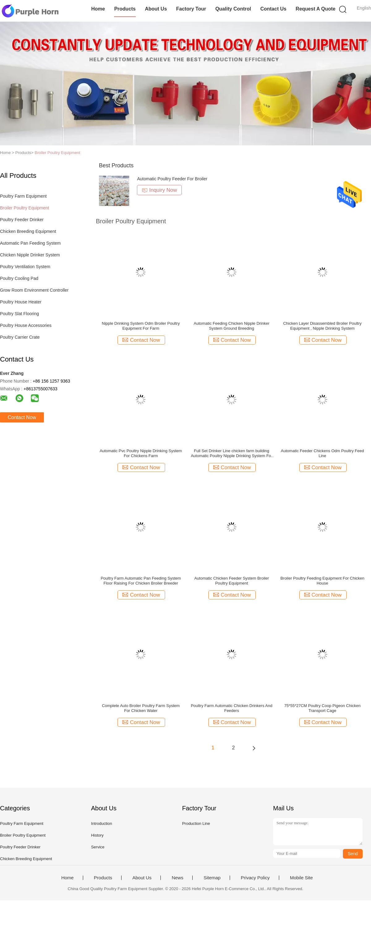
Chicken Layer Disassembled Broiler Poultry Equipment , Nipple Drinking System (322, 326)
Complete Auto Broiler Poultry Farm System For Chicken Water (141, 708)
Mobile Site (301, 878)
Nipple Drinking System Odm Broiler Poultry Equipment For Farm (141, 326)
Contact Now (22, 417)
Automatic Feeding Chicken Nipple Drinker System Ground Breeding (232, 326)
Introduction (101, 823)
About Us (156, 8)
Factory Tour (191, 8)
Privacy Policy (255, 878)
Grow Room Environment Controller (34, 290)
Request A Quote (315, 8)
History (97, 835)
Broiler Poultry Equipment (57, 152)
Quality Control (233, 8)
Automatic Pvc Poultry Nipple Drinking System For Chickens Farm (141, 453)
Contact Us (273, 8)
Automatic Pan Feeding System (30, 243)
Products (124, 8)
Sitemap (211, 878)
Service (97, 847)
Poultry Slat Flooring (19, 313)
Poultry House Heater (20, 301)
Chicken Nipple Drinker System (30, 254)
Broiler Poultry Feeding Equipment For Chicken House (322, 580)
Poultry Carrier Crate (20, 337)
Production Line (196, 823)
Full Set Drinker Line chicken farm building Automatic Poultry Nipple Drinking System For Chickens (231, 453)
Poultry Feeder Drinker (22, 219)
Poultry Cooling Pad (19, 278)
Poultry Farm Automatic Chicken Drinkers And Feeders (231, 708)
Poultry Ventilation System (25, 266)
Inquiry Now (159, 190)
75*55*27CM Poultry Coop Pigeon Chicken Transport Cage (322, 708)
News (177, 878)
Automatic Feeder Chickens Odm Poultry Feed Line (322, 453)
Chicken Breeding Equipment (28, 231)
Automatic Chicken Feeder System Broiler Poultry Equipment (231, 580)
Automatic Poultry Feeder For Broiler (172, 178)
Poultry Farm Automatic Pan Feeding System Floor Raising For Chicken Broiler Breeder (141, 580)
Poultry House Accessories (26, 325)
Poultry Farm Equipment (23, 196)
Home (98, 8)
